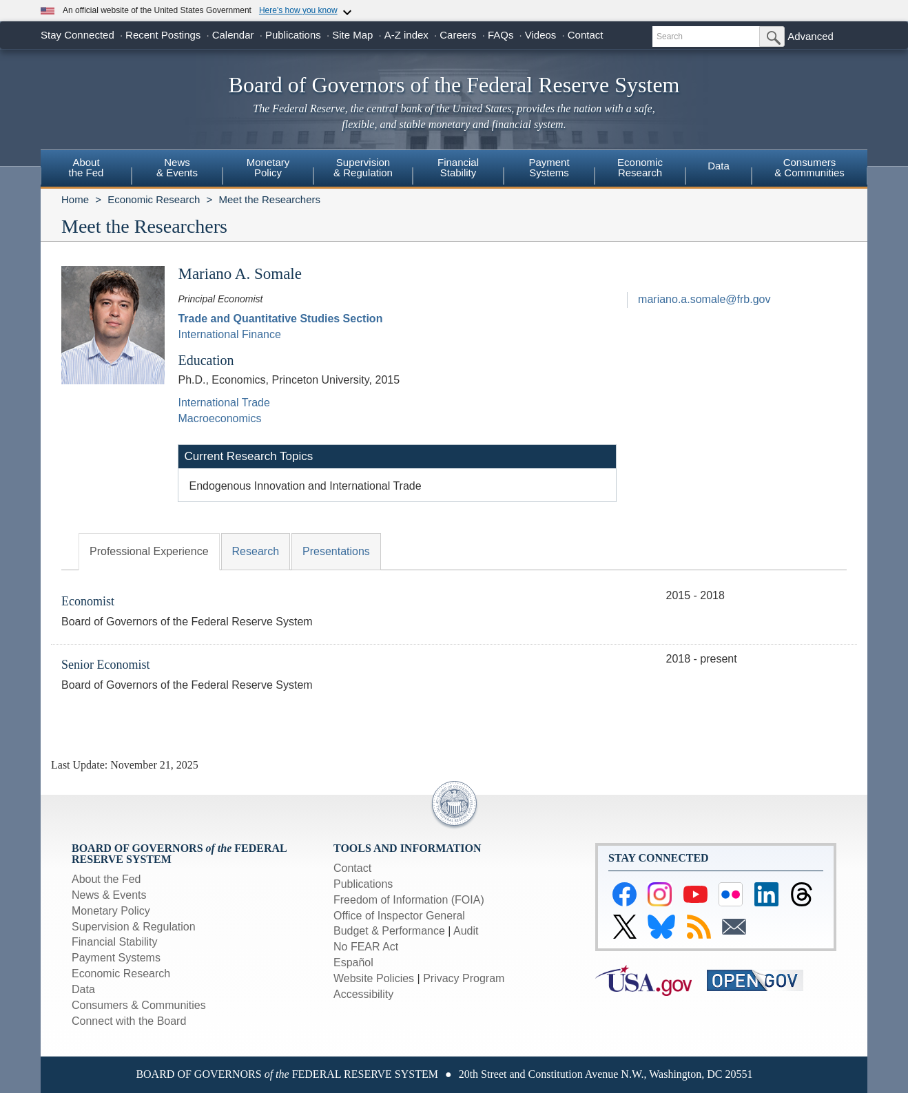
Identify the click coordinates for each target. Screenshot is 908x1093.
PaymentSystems (548, 167)
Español (353, 962)
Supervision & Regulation (134, 927)
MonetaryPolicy (268, 167)
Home (75, 199)
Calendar (233, 35)
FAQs (501, 35)
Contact (585, 35)
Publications (293, 35)
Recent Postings (162, 35)
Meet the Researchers (269, 199)
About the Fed (106, 879)
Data (719, 165)
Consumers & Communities (809, 167)
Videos (541, 35)
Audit (465, 931)
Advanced (810, 36)
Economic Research (153, 199)
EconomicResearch (640, 167)
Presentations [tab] (336, 551)
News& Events (177, 167)
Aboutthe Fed (86, 167)
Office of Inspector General (399, 916)
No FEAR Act (365, 947)
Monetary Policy (111, 911)
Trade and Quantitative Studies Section (280, 318)
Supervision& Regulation (363, 167)
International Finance (229, 334)
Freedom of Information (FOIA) (408, 900)
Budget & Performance (389, 931)
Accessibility (363, 994)
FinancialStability (458, 167)
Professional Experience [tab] (149, 551)
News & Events (109, 895)
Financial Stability (115, 942)
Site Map (352, 35)
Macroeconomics (219, 418)
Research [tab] (255, 551)
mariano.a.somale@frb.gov (704, 299)
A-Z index (406, 35)
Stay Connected (77, 35)
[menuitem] (86, 169)
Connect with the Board (129, 1021)
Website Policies (373, 978)
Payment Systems (116, 958)
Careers (458, 35)
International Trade (223, 402)
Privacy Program (463, 978)
